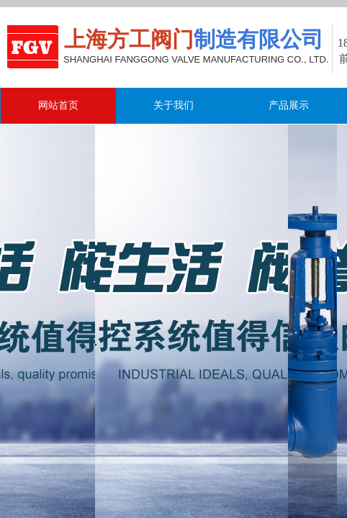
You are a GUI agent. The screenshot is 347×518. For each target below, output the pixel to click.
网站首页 (58, 105)
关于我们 (173, 105)
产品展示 (289, 105)
